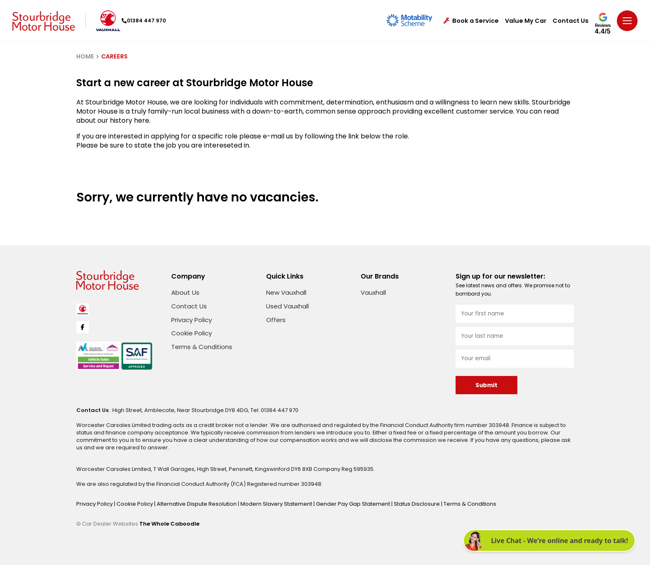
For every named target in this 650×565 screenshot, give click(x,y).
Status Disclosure (417, 504)
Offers (276, 319)
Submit (486, 385)
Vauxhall (373, 292)
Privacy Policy (191, 319)
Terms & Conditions (201, 346)
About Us (185, 292)
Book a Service (471, 21)
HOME (85, 56)
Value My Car (525, 21)
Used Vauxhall (287, 306)
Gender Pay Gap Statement (353, 504)
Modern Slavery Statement (276, 504)
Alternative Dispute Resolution (197, 504)
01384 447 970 (143, 20)
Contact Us (571, 21)
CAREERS (114, 56)
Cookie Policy (191, 333)
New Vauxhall (286, 292)
